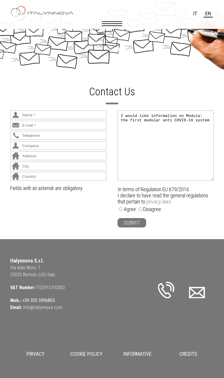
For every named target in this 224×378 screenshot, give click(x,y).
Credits (188, 354)
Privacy (36, 354)
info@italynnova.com (42, 307)
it (195, 13)
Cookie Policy (86, 354)
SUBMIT (132, 223)
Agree (130, 209)
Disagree (152, 209)
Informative (137, 354)
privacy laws (158, 202)
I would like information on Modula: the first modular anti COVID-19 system (166, 146)
